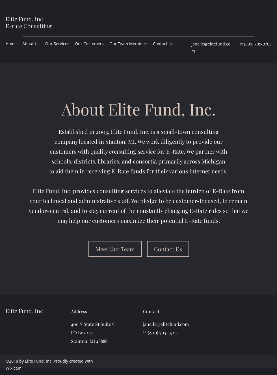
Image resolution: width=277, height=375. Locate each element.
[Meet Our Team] (115, 249)
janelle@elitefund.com (166, 324)
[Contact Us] (168, 249)
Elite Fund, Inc (24, 19)
